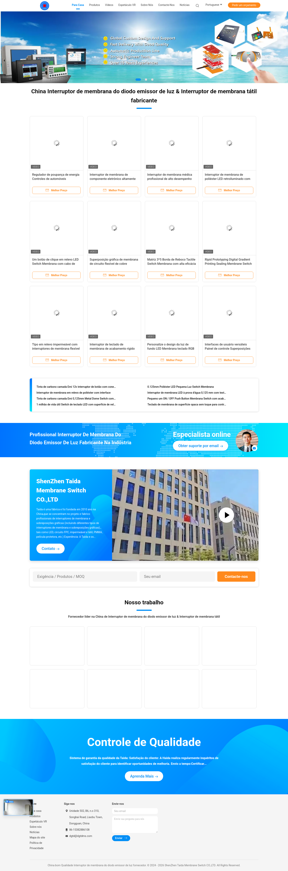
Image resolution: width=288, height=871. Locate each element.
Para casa (36, 810)
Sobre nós (36, 826)
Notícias (35, 832)
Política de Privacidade (37, 845)
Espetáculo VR (38, 821)
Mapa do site (37, 837)
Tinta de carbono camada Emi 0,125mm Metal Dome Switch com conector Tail (76, 399)
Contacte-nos (236, 576)
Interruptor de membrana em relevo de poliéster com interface (74, 393)
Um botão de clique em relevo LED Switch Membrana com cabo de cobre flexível (55, 264)
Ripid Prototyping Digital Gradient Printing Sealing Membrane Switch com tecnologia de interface (228, 264)
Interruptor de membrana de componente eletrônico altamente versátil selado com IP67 (113, 179)
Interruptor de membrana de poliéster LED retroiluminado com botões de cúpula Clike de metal (227, 179)
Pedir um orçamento (244, 5)
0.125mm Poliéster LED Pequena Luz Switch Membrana (181, 387)
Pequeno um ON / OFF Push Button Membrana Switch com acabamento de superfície (187, 399)
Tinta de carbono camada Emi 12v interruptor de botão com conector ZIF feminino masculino (76, 387)
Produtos (35, 816)
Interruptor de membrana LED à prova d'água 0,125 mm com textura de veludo (187, 393)
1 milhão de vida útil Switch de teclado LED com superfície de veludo (76, 405)
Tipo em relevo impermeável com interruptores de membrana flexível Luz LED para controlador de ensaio (56, 349)
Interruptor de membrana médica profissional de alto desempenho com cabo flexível (169, 179)
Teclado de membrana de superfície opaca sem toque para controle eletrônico (187, 405)
